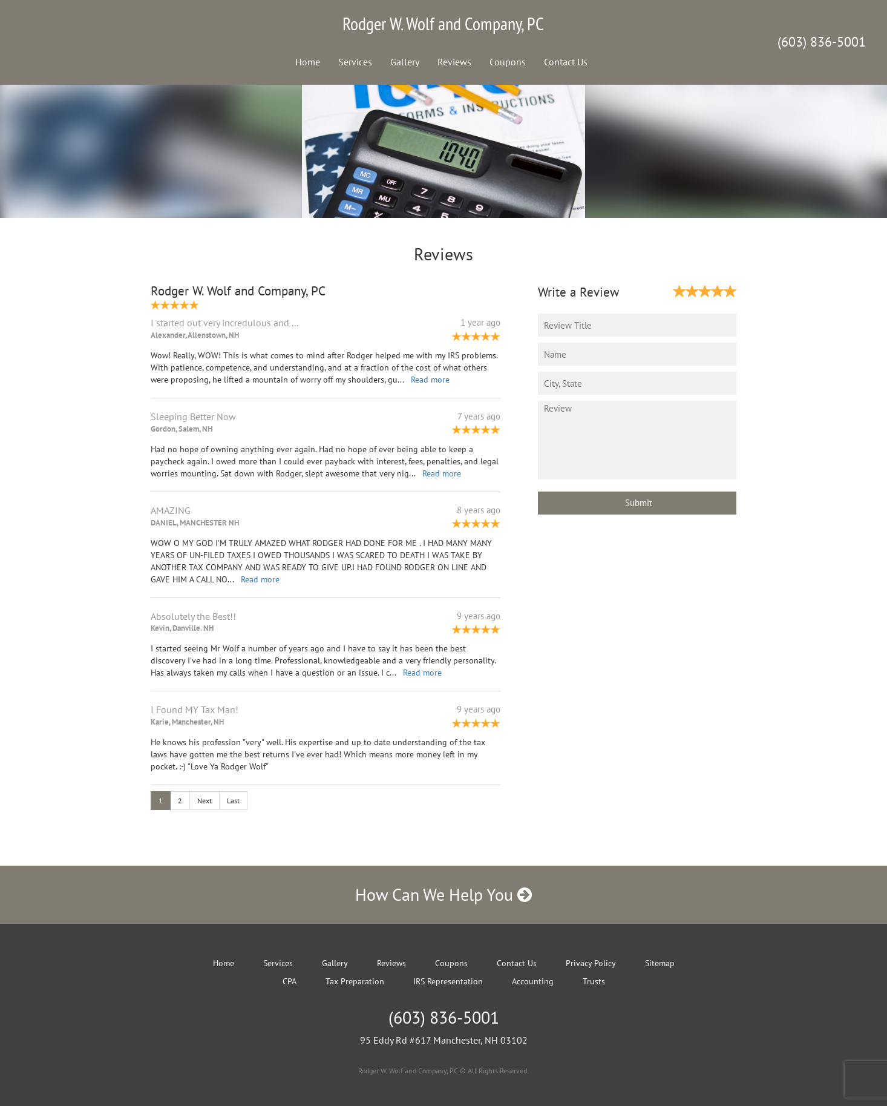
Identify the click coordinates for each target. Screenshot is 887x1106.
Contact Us (566, 62)
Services (355, 62)
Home (307, 62)
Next (204, 800)
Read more (430, 379)
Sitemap (660, 963)
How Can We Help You (443, 894)
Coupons (507, 62)
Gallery (404, 62)
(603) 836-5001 (821, 41)
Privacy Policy (591, 963)
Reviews (454, 62)
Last (233, 800)
